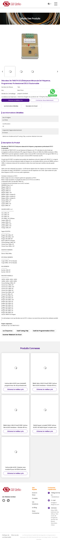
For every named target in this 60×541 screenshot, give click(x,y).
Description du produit (31, 106)
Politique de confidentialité (6, 536)
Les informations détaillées (11, 106)
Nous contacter (35, 512)
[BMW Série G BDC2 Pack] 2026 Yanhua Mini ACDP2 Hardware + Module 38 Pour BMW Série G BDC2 (45, 385)
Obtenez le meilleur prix (15, 100)
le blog (34, 508)
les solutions (35, 503)
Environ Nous (34, 494)
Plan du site (15, 535)
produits (35, 498)
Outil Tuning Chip (22, 331)
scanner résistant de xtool (12, 335)
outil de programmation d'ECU (43, 331)
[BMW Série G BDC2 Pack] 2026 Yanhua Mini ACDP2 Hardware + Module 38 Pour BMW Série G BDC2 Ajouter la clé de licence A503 (15, 426)
